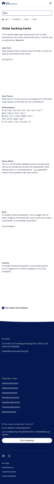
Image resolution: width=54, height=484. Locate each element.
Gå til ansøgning (27, 440)
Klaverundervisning (10, 383)
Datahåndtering (7, 467)
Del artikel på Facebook (16, 308)
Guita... (35, 19)
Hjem (5, 19)
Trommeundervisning (11, 407)
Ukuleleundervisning (10, 397)
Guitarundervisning (10, 388)
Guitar (26, 19)
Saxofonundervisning (11, 402)
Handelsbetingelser (9, 472)
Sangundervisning (9, 393)
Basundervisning (9, 412)
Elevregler (5, 463)
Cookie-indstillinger (9, 476)
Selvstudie (16, 19)
